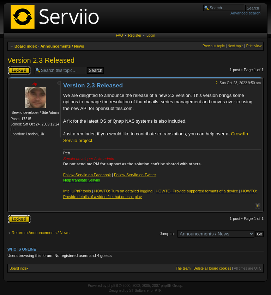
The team (183, 268)
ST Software (139, 291)
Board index (25, 46)
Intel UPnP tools (77, 191)
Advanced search (245, 13)
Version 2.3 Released (40, 60)
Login (150, 35)
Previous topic (214, 46)
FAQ (119, 35)
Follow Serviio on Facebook (87, 175)
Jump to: (167, 234)
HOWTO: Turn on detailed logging (123, 191)
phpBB (112, 286)
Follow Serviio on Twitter (135, 175)
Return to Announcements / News (41, 233)
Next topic (235, 46)
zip (34, 84)
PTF (158, 291)
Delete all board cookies (212, 268)
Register (134, 35)
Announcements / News (62, 46)
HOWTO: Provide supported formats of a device (197, 191)
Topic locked (19, 70)
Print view (253, 46)
